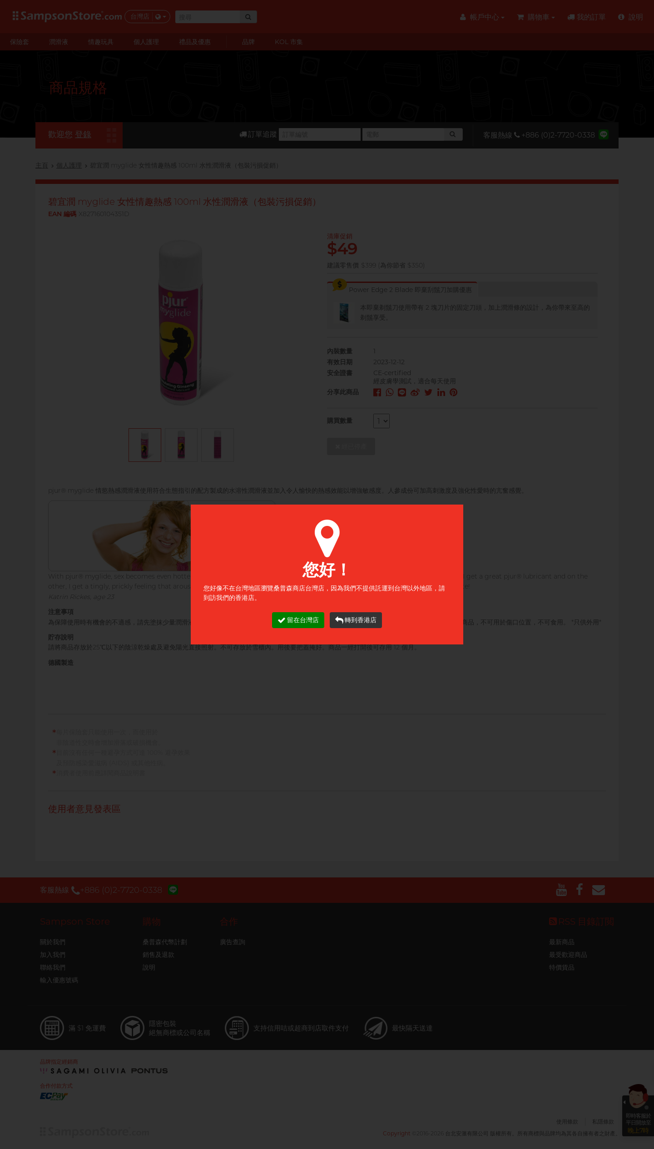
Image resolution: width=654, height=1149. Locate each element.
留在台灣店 (298, 620)
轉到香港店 (356, 620)
